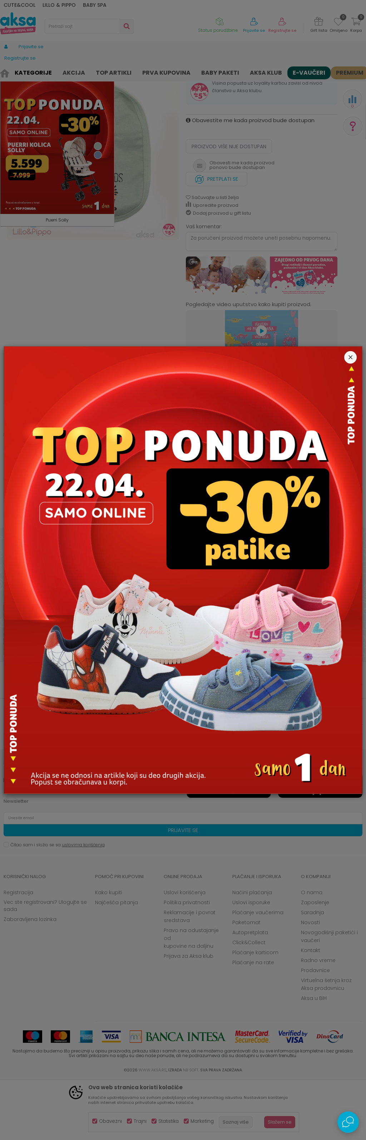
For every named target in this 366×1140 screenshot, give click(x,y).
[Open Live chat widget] (348, 1122)
